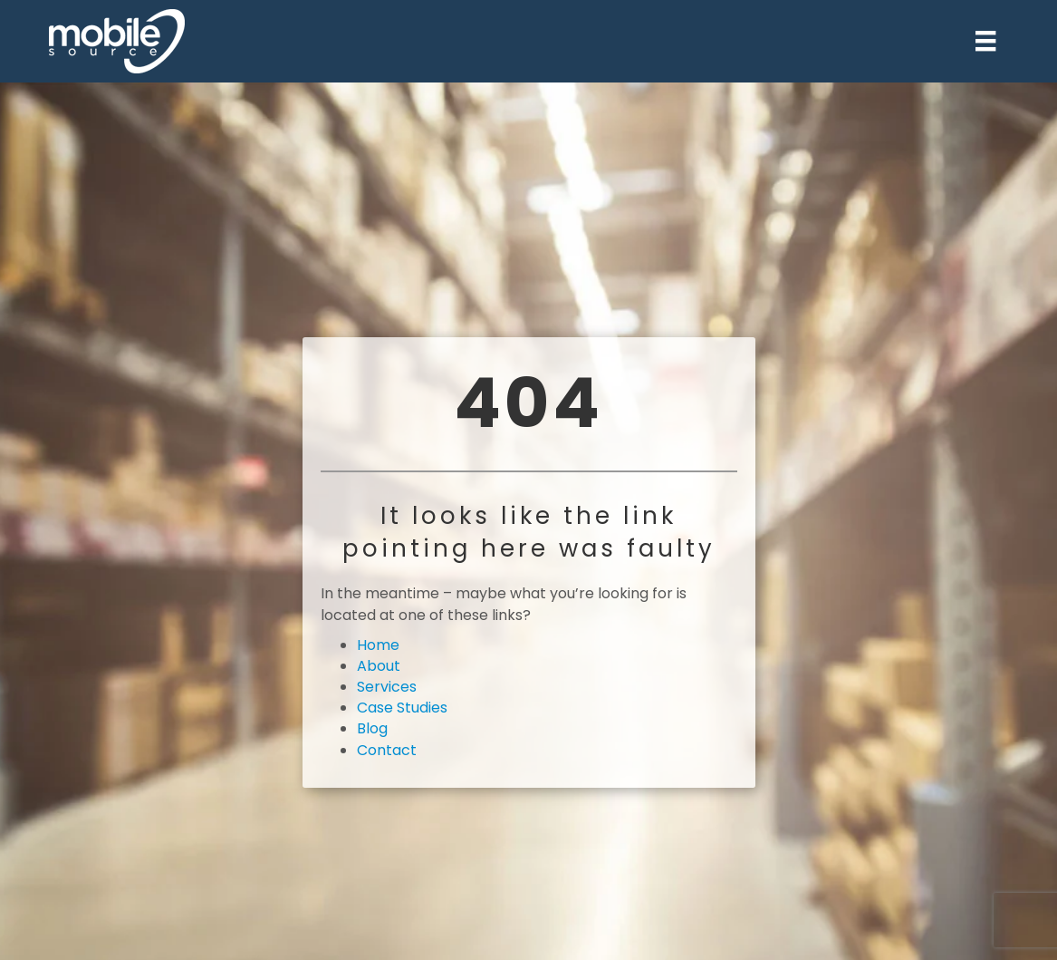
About (378, 665)
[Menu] (985, 40)
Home (378, 645)
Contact (387, 750)
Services (387, 686)
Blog (372, 728)
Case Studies (402, 707)
